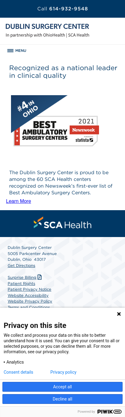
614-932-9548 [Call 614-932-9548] (62, 9)
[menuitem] (62, 222)
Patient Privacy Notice (29, 289)
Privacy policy (63, 372)
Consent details (18, 372)
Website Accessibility (28, 295)
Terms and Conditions (29, 307)
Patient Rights (21, 283)
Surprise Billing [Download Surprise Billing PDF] (25, 277)
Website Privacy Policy (30, 301)
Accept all (62, 386)
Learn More (18, 201)
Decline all (62, 399)
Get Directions (21, 265)
